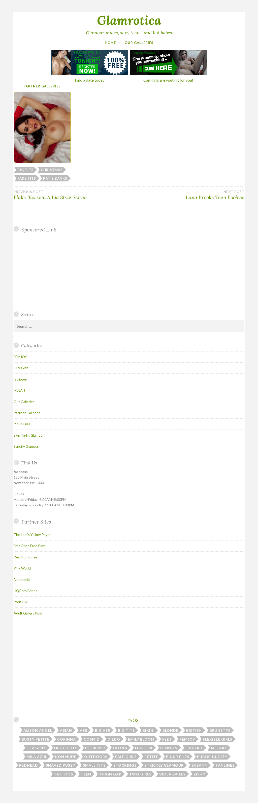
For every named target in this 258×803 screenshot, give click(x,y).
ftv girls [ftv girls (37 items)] (36, 748)
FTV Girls (21, 368)
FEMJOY (20, 357)
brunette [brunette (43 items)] (220, 730)
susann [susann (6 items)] (199, 765)
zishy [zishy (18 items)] (199, 774)
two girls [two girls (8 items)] (140, 774)
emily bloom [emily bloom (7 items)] (141, 739)
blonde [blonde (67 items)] (170, 730)
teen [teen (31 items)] (86, 774)
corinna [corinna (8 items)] (66, 739)
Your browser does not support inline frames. (54, 272)
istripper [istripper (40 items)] (95, 748)
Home (110, 43)
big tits (25, 170)
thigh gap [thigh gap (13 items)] (110, 774)
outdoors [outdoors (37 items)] (95, 756)
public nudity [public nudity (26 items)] (212, 756)
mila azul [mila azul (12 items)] (36, 756)
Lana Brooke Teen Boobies (186, 195)
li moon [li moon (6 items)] (169, 748)
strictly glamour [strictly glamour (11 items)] (164, 765)
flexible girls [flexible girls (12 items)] (217, 739)
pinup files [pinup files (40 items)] (177, 756)
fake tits (27, 178)
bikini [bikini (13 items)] (149, 730)
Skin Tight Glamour (29, 435)
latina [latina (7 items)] (120, 748)
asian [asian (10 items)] (66, 730)
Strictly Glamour (26, 446)
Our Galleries (139, 43)
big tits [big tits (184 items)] (126, 730)
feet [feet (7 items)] (167, 739)
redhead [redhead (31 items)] (28, 765)
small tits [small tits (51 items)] (94, 765)
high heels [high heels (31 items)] (65, 748)
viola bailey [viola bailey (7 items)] (172, 774)
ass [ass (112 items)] (83, 730)
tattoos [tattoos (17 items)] (63, 774)
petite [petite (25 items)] (151, 756)
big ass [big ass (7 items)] (102, 730)
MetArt (19, 390)
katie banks (55, 178)
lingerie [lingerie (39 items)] (194, 748)
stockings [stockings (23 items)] (125, 765)
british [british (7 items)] (194, 730)
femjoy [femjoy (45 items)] (187, 739)
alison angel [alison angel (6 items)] (37, 730)
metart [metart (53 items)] (219, 748)
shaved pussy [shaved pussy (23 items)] (60, 765)
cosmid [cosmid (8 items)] (92, 739)
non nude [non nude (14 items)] (65, 756)
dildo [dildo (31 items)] (114, 739)
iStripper (20, 379)
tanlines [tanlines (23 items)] (225, 765)
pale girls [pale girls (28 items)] (126, 756)
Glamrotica (129, 20)
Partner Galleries (42, 86)
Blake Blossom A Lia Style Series (71, 195)
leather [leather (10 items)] (143, 748)
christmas (52, 170)
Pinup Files (22, 424)
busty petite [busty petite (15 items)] (35, 739)
